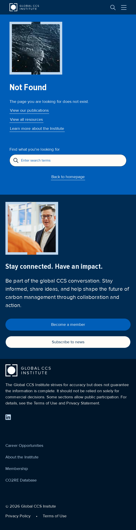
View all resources (26, 119)
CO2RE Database (21, 480)
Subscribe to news (68, 341)
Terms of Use (55, 515)
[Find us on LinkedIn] (8, 417)
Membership (16, 468)
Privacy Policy (18, 515)
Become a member (68, 324)
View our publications (29, 110)
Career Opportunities (24, 445)
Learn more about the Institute (37, 128)
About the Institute (21, 457)
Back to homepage (68, 176)
